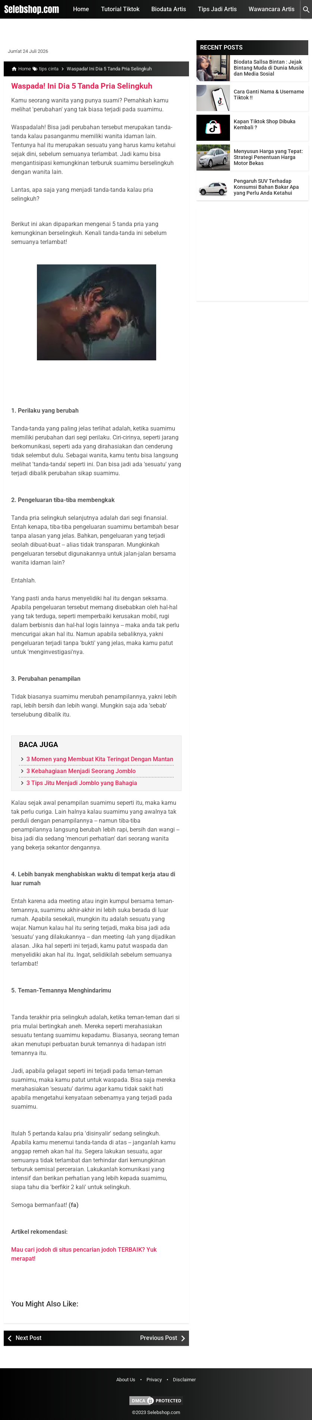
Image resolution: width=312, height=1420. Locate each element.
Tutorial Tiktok (120, 9)
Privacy (154, 1379)
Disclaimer (184, 1379)
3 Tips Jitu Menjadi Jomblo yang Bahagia (81, 783)
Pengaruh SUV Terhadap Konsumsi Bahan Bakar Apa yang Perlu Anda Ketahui (266, 187)
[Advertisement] (252, 254)
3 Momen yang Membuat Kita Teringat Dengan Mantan (99, 759)
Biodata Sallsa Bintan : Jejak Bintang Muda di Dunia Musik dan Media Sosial (268, 68)
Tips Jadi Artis (217, 9)
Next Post (28, 1337)
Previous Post (158, 1337)
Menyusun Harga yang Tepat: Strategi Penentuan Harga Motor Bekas (268, 157)
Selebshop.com (163, 1412)
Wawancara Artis (271, 9)
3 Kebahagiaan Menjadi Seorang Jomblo (81, 771)
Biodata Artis (168, 9)
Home (81, 9)
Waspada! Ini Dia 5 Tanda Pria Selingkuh (78, 86)
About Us (125, 1379)
